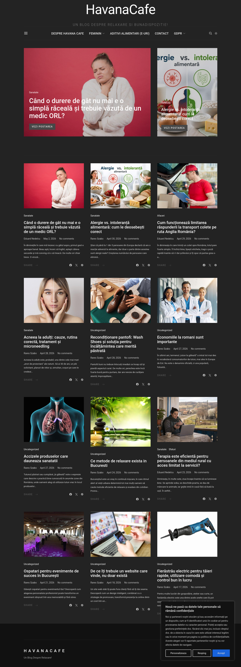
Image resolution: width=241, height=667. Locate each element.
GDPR (178, 33)
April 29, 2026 (184, 238)
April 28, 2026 (47, 353)
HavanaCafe (45, 650)
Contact (162, 33)
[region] (197, 630)
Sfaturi (172, 449)
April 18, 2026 (114, 582)
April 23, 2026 (184, 472)
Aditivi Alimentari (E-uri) (130, 33)
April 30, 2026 (114, 238)
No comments (66, 238)
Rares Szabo (97, 238)
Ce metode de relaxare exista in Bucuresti (119, 463)
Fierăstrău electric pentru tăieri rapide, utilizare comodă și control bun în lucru (184, 575)
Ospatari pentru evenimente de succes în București (51, 573)
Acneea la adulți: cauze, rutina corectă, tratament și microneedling (50, 342)
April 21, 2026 (47, 582)
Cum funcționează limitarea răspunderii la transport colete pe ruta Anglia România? (186, 227)
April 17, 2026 (180, 587)
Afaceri (161, 215)
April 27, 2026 (180, 348)
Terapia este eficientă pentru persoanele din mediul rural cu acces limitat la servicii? (184, 461)
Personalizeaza (178, 653)
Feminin (95, 33)
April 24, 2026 (114, 472)
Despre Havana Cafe (67, 33)
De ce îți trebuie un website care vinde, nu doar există (119, 573)
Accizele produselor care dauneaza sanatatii (46, 458)
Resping (202, 653)
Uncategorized (98, 330)
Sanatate (33, 92)
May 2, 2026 (49, 238)
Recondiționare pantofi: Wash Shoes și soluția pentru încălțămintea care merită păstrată (117, 344)
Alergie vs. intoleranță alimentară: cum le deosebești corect (180, 114)
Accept (221, 653)
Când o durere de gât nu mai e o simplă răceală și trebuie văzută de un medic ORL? (85, 108)
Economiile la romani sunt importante (180, 339)
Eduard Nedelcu (32, 238)
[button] (216, 33)
